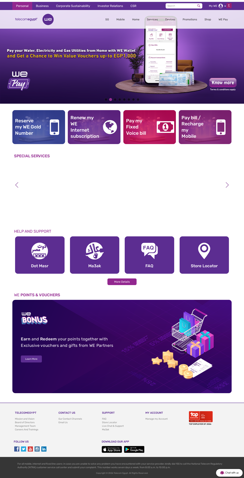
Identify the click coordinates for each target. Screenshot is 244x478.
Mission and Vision (24, 417)
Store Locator (109, 420)
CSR (133, 4)
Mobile (120, 17)
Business (42, 4)
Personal (22, 4)
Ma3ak (105, 427)
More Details (122, 280)
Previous (16, 183)
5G (107, 17)
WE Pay (223, 17)
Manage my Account (156, 417)
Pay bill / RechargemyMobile (192, 125)
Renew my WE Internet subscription (83, 125)
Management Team (25, 424)
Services (152, 17)
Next (227, 183)
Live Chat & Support (113, 424)
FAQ (104, 417)
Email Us (63, 420)
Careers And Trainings (26, 427)
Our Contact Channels (70, 417)
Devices (170, 17)
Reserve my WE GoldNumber (28, 125)
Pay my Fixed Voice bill (136, 125)
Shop (208, 17)
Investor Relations (110, 4)
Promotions (190, 17)
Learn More (31, 357)
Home (135, 17)
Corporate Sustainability (73, 4)
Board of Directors (25, 420)
